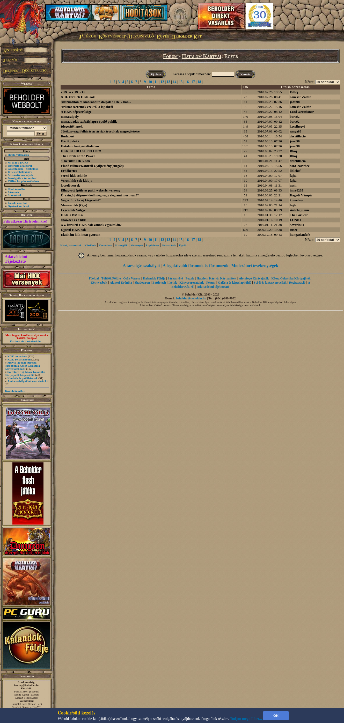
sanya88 (296, 131)
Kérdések (90, 245)
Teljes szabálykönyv (20, 171)
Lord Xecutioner (302, 112)
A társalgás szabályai (141, 265)
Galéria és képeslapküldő (234, 282)
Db (245, 87)
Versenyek (137, 245)
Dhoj (293, 151)
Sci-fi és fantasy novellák (270, 282)
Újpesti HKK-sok (73, 230)
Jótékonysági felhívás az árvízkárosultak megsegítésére (100, 131)
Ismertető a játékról (20, 165)
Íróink (173, 282)
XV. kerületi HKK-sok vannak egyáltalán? (91, 225)
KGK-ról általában (19, 359)
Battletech (159, 282)
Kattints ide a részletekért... (26, 341)
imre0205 (296, 190)
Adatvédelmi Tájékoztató (16, 258)
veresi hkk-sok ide (74, 176)
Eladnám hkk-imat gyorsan (80, 235)
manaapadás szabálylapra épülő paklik (89, 121)
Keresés (245, 74)
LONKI (295, 220)
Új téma (156, 74)
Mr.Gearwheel (300, 166)
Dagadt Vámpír (301, 195)
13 (168, 82)
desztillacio (298, 136)
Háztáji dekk (70, 141)
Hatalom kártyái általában (80, 146)
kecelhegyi (297, 126)
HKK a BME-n (72, 215)
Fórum (170, 56)
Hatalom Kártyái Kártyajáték (216, 278)
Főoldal (94, 278)
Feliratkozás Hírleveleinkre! (25, 221)
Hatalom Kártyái (201, 56)
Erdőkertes (69, 171)
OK (276, 716)
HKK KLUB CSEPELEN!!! (81, 151)
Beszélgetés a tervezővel (22, 178)
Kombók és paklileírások (23, 378)
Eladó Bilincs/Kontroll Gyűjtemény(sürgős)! (92, 166)
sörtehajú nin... (301, 210)
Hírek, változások (18, 154)
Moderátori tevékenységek (254, 265)
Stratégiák (121, 245)
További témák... (15, 391)
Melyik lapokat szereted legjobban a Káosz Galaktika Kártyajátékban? (22, 365)
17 (193, 82)
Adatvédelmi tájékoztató (213, 287)
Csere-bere (105, 245)
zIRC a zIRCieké (73, 92)
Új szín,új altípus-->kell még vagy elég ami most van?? (100, 195)
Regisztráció (297, 282)
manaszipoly (70, 117)
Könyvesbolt (99, 282)
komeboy (296, 200)
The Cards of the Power (78, 156)
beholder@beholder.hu (191, 298)
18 (199, 82)
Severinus (297, 225)
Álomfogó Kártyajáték (254, 278)
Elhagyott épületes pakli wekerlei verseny (90, 190)
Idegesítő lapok (72, 126)
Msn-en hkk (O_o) (74, 205)
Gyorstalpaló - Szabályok (23, 168)
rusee (294, 230)
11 (156, 82)
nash (293, 185)
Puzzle (190, 278)
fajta (293, 176)
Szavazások (15, 195)
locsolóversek (70, 185)
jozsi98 (295, 102)
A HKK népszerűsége (76, 112)
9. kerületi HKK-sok (75, 161)
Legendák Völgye (73, 210)
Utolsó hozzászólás (295, 87)
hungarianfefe (300, 235)
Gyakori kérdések (19, 206)
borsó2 (295, 117)
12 (162, 82)
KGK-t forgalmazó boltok (23, 181)
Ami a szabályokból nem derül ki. (28, 381)
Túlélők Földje (111, 278)
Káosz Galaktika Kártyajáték (290, 278)
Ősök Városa (131, 278)
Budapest (67, 136)
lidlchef (295, 171)
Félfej (294, 92)
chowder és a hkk (73, 220)
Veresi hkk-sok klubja (76, 180)
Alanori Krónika (121, 282)
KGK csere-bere (17, 356)
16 (187, 82)
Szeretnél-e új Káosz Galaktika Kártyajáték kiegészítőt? (25, 373)
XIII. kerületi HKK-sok (78, 97)
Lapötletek (152, 245)
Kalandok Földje (154, 278)
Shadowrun (142, 282)
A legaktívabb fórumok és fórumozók (196, 265)
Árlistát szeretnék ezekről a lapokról (87, 107)
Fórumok (13, 192)
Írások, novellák (17, 202)
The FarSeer (299, 215)
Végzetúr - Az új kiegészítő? (81, 200)
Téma (151, 87)
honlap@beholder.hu (26, 685)
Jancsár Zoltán (300, 97)
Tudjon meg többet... (246, 719)
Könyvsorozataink (191, 282)
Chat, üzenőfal (16, 188)
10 (150, 82)
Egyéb (182, 245)
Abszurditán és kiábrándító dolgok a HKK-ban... (96, 102)
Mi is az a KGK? (18, 162)
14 (175, 82)
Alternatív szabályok (20, 174)
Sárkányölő (175, 278)
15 (180, 82)
